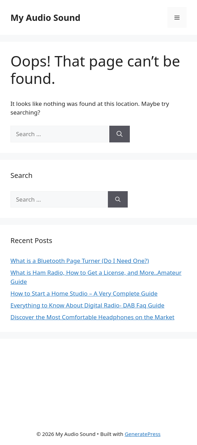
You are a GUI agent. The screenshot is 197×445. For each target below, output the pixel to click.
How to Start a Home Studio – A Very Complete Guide (84, 293)
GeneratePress (142, 433)
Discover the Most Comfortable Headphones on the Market (92, 317)
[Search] (119, 134)
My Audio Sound (45, 17)
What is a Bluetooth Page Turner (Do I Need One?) (79, 261)
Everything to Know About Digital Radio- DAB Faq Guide (87, 305)
